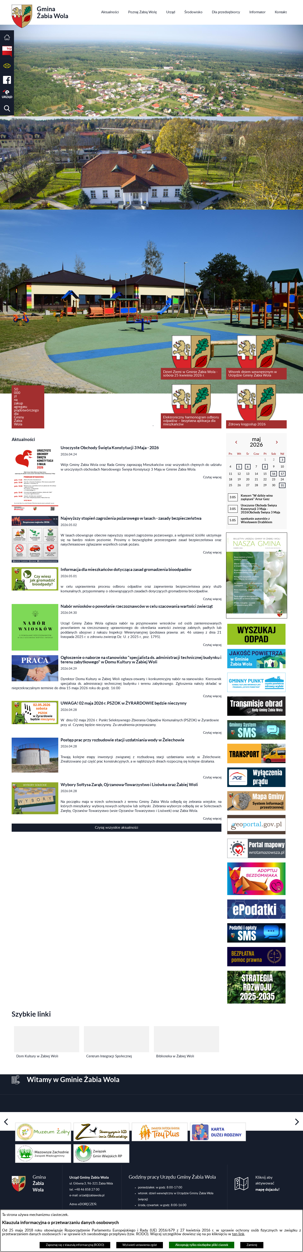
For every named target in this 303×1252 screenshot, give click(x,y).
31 (282, 485)
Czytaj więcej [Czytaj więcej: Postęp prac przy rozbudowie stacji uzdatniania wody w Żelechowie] (212, 777)
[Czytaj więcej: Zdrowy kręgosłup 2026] (256, 406)
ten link (238, 1234)
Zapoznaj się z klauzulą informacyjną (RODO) (75, 1245)
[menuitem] (110, 12)
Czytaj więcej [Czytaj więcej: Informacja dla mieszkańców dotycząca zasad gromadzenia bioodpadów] (212, 599)
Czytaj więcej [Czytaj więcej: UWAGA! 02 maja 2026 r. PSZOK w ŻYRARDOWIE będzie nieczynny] (212, 732)
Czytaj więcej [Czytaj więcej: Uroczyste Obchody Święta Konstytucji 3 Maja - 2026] (212, 477)
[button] (7, 66)
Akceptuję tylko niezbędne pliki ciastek (201, 1245)
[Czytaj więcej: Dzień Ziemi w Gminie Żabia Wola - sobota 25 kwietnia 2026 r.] (191, 357)
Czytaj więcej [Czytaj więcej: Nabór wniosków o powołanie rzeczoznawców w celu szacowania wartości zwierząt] (212, 645)
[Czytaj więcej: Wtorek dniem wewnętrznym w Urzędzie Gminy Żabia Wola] (256, 357)
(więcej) (143, 1199)
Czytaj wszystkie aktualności (116, 827)
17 (282, 473)
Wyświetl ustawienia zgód (139, 1245)
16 (273, 473)
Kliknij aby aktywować (267, 1183)
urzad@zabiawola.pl (91, 1195)
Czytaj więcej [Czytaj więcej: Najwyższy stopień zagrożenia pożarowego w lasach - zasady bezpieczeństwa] (212, 552)
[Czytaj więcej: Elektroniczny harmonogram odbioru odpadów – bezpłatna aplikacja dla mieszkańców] (191, 406)
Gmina (40, 15)
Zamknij (252, 1245)
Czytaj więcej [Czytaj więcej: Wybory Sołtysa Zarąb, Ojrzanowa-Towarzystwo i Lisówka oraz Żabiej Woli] (212, 818)
